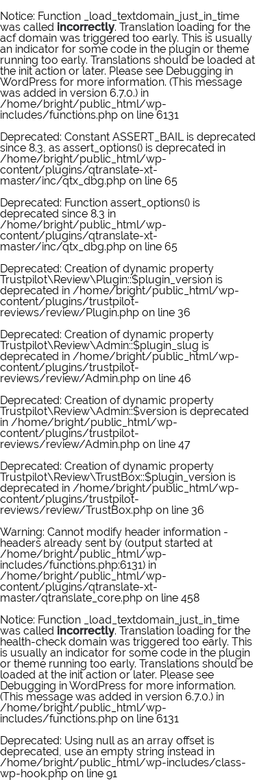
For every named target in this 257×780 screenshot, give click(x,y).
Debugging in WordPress (63, 685)
